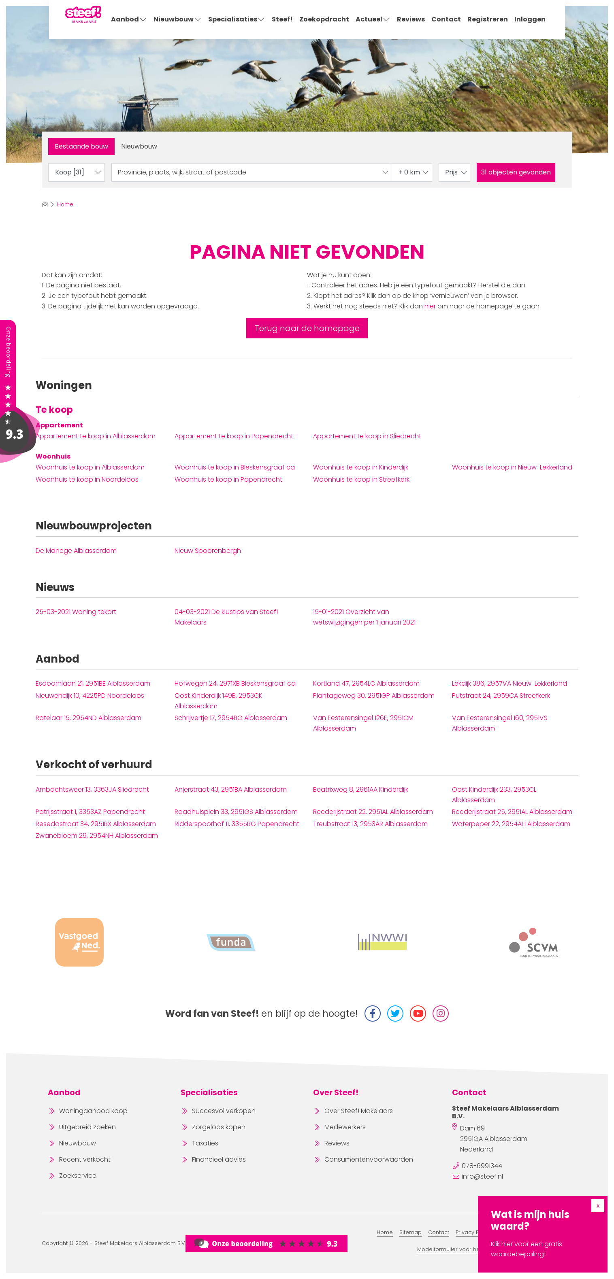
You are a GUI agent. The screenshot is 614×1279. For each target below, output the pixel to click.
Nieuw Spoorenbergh (208, 550)
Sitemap (410, 1232)
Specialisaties (236, 19)
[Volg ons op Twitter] (395, 1013)
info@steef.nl (482, 1176)
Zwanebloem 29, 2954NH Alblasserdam (97, 835)
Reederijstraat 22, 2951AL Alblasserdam (373, 811)
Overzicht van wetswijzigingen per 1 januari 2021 (364, 617)
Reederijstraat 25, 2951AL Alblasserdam (512, 811)
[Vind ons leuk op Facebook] (373, 1013)
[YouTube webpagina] (418, 1013)
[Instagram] (441, 1013)
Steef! (282, 19)
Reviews (411, 19)
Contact (446, 19)
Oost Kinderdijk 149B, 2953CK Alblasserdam (218, 701)
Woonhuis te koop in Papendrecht (228, 479)
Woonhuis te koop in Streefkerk (361, 479)
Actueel (373, 19)
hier (430, 306)
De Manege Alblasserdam (76, 550)
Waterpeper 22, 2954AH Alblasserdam (511, 824)
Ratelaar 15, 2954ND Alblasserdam (88, 717)
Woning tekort (76, 611)
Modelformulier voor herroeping (460, 1249)
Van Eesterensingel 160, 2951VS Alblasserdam (500, 723)
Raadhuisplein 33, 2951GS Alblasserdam (236, 811)
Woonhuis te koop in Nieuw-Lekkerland (512, 467)
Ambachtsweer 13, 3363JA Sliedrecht (92, 789)
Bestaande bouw (81, 146)
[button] (516, 172)
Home (385, 1232)
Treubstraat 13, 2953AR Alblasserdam (370, 824)
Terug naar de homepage (307, 328)
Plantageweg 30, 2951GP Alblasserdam (374, 695)
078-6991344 (482, 1166)
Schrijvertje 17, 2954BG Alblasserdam (231, 717)
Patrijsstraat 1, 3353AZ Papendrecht (90, 811)
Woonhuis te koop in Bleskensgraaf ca (235, 467)
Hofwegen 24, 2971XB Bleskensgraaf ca (235, 683)
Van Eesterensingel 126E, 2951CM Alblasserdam (363, 723)
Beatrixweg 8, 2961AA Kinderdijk (360, 789)
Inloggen (530, 19)
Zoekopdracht (324, 19)
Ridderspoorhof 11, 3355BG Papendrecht (237, 824)
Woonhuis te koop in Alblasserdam (90, 467)
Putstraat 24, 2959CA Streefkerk (501, 695)
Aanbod (129, 19)
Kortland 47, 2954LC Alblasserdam (366, 683)
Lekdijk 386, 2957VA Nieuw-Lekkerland (509, 683)
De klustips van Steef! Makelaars (226, 617)
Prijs (456, 172)
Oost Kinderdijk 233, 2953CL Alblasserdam (494, 795)
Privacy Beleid (474, 1232)
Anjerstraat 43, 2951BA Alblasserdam (231, 789)
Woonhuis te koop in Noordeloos (87, 479)
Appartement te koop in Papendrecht (234, 436)
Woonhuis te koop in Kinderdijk (360, 467)
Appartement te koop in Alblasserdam (96, 436)
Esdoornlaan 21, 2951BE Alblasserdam (93, 683)
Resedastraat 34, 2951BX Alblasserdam (96, 824)
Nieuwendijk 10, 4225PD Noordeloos (90, 695)
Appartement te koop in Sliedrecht (367, 436)
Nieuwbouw (178, 19)
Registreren (487, 19)
